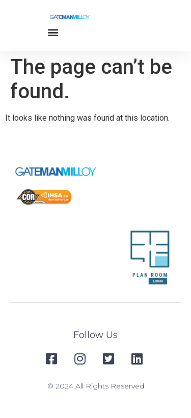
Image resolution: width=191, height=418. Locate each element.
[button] (53, 31)
